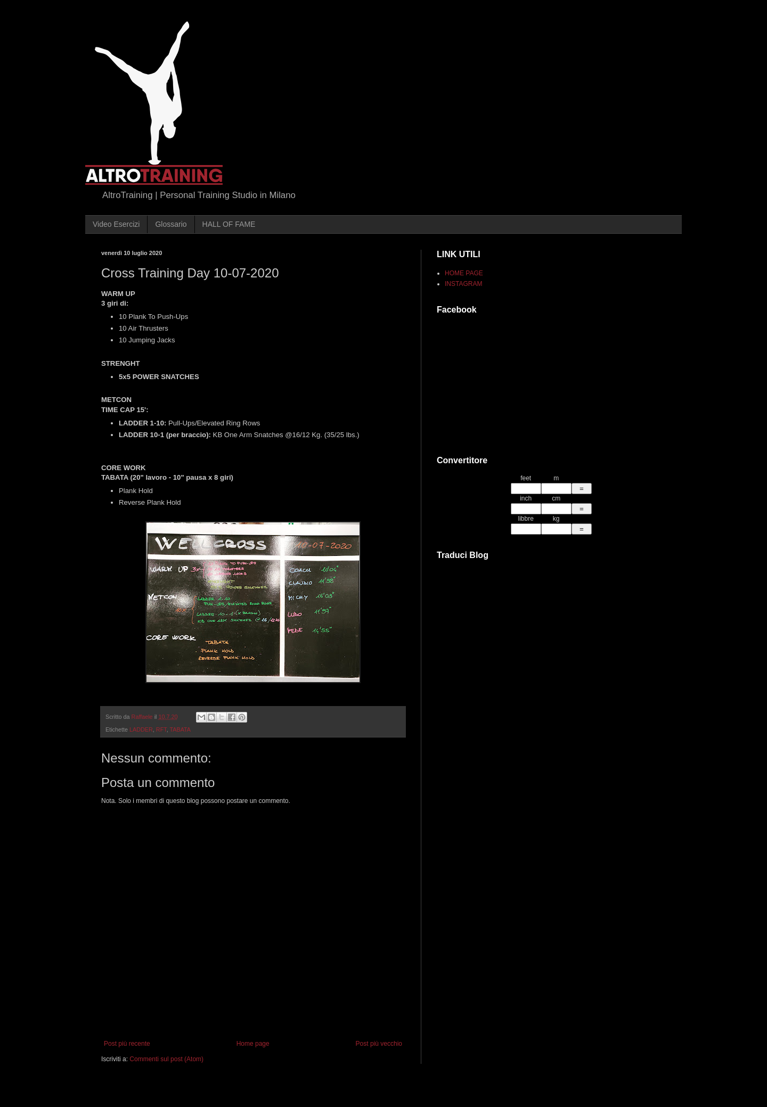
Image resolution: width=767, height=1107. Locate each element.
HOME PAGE (464, 273)
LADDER (141, 729)
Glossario (170, 224)
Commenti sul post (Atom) (166, 1059)
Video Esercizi (116, 224)
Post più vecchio (379, 1043)
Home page (253, 1043)
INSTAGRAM (463, 284)
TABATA (180, 729)
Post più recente (127, 1043)
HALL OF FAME (229, 224)
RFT (161, 729)
